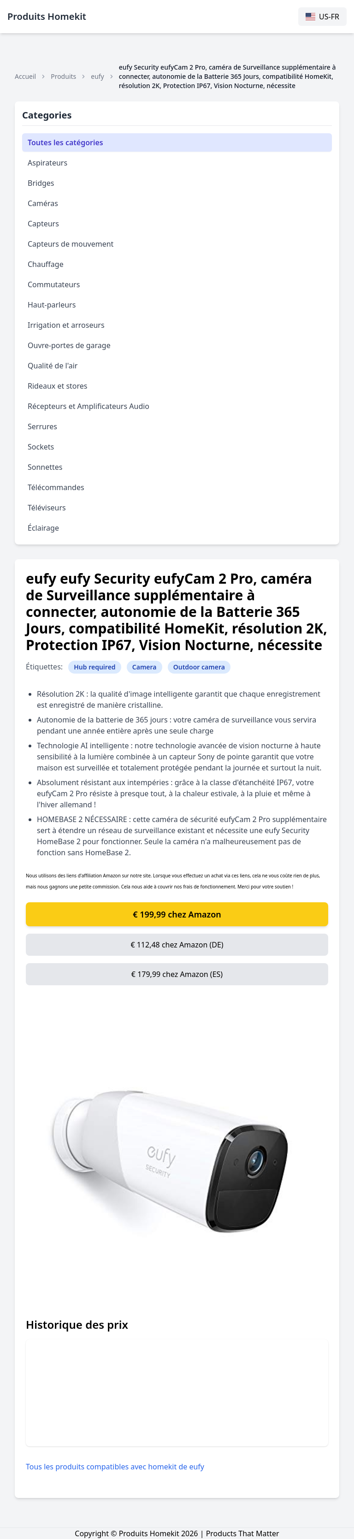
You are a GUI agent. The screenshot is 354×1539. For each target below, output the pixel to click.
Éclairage (43, 528)
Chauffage (46, 264)
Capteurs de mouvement (70, 244)
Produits (63, 76)
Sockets (41, 447)
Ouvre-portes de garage (69, 345)
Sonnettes (45, 467)
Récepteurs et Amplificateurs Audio (88, 406)
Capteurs (43, 224)
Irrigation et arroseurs (66, 325)
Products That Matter (242, 1533)
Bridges (41, 183)
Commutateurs (54, 284)
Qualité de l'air (52, 366)
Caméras (43, 203)
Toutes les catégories (65, 142)
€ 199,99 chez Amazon (177, 914)
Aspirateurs (47, 163)
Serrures (42, 426)
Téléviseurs (47, 508)
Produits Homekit (46, 16)
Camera (144, 667)
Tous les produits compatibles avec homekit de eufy (115, 1467)
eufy (97, 76)
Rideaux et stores (58, 386)
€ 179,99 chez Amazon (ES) (177, 974)
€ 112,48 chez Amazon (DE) (176, 945)
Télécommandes (56, 487)
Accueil (25, 76)
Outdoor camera (199, 667)
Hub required (94, 667)
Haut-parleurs (52, 305)
